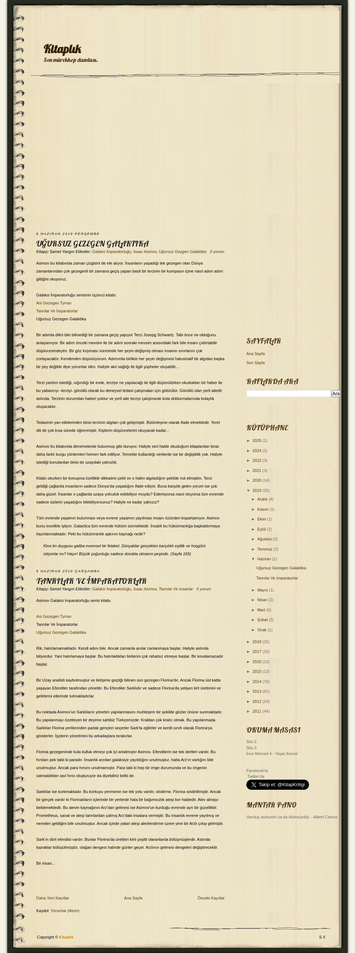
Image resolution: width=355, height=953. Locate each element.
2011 (257, 711)
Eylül (262, 529)
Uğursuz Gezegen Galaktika (92, 244)
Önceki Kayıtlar (211, 898)
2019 (257, 490)
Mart (261, 610)
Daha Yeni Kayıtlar (52, 898)
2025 (257, 440)
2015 (257, 671)
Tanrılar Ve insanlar (176, 589)
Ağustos (265, 539)
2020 (257, 480)
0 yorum (217, 251)
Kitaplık (62, 49)
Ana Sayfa (133, 898)
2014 (257, 681)
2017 (257, 651)
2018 (257, 642)
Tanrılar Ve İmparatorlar (57, 311)
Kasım (263, 509)
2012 (257, 701)
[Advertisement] (68, 155)
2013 (257, 691)
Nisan (262, 600)
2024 (257, 450)
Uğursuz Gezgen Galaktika (182, 251)
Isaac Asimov (144, 251)
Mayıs (263, 590)
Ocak (262, 630)
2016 (257, 661)
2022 (257, 460)
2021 (257, 470)
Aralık (262, 499)
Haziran (264, 559)
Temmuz (265, 549)
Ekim (262, 519)
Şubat (263, 619)
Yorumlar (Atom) (65, 910)
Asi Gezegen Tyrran (53, 303)
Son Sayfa (255, 362)
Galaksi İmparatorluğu (111, 251)
